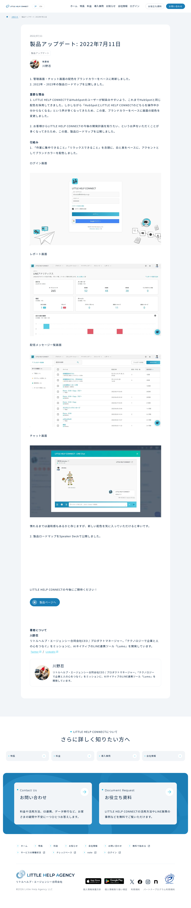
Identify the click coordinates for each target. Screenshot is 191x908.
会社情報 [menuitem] (101, 857)
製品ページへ (44, 602)
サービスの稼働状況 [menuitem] (34, 864)
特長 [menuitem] (43, 857)
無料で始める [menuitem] (155, 857)
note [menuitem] (101, 864)
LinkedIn (54, 651)
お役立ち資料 (155, 6)
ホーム (77, 6)
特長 (85, 6)
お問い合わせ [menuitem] (126, 857)
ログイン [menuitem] (126, 864)
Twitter (36, 651)
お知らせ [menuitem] (79, 857)
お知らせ (112, 6)
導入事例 (101, 6)
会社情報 (123, 6)
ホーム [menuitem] (25, 857)
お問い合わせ (175, 6)
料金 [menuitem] (60, 857)
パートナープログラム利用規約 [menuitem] (159, 902)
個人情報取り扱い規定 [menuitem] (116, 902)
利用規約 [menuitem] (135, 902)
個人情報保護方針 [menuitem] (92, 902)
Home (7, 16)
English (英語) (53, 6)
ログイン (135, 6)
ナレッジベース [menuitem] (73, 864)
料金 (92, 6)
